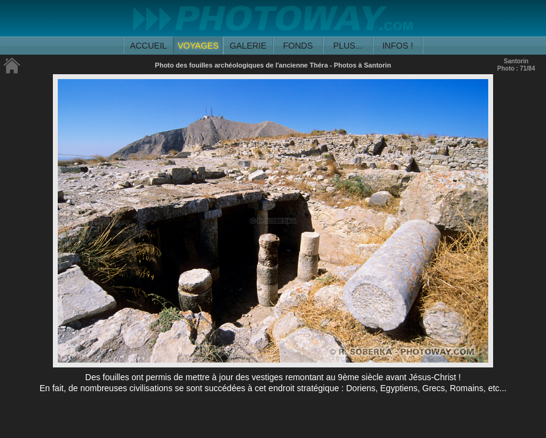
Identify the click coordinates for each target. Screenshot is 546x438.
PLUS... (347, 45)
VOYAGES (198, 45)
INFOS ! (397, 45)
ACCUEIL (148, 45)
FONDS (298, 45)
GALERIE (248, 45)
